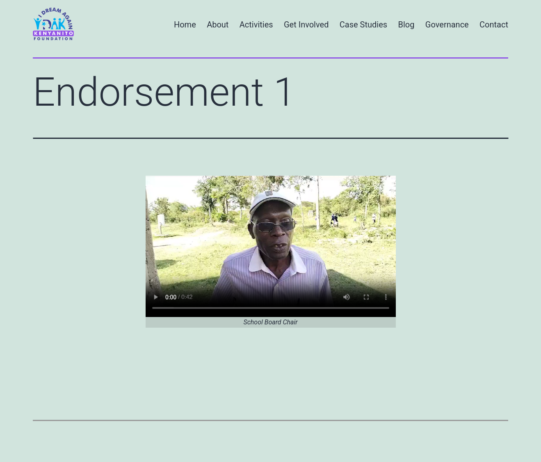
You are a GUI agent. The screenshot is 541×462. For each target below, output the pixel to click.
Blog (406, 24)
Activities (256, 24)
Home (185, 24)
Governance (447, 24)
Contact (493, 24)
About (217, 24)
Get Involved (306, 24)
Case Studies (363, 24)
